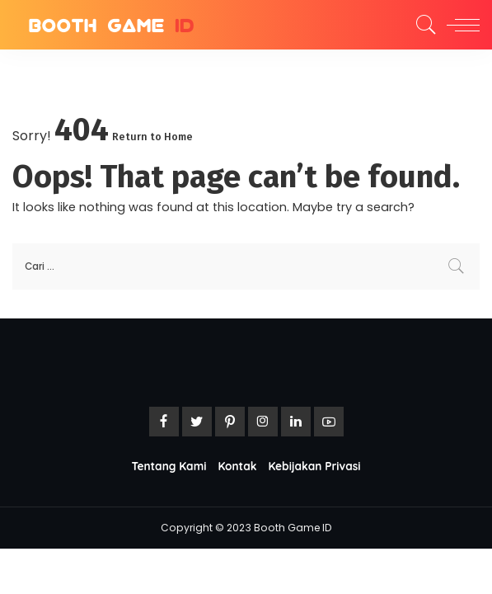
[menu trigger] (459, 25)
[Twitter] (197, 421)
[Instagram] (263, 421)
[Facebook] (164, 421)
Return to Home (152, 136)
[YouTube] (329, 421)
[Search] (421, 25)
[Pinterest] (230, 421)
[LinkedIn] (296, 421)
